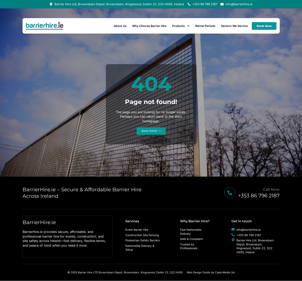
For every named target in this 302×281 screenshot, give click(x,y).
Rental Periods (205, 26)
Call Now (271, 189)
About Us (120, 26)
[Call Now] (229, 193)
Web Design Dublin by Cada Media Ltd (210, 272)
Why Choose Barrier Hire (149, 26)
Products (181, 26)
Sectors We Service (234, 26)
